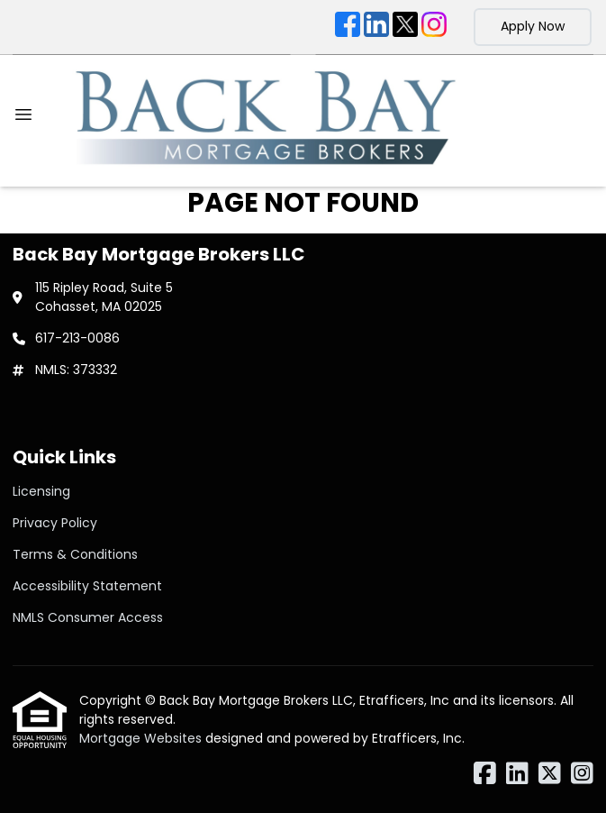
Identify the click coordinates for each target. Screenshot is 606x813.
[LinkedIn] (376, 27)
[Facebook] (347, 27)
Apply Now (533, 26)
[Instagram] (434, 27)
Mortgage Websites (142, 738)
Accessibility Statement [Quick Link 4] (87, 586)
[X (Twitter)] (405, 27)
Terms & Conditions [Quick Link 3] (75, 554)
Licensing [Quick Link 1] (41, 491)
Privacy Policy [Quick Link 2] (55, 523)
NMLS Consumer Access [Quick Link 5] (88, 617)
